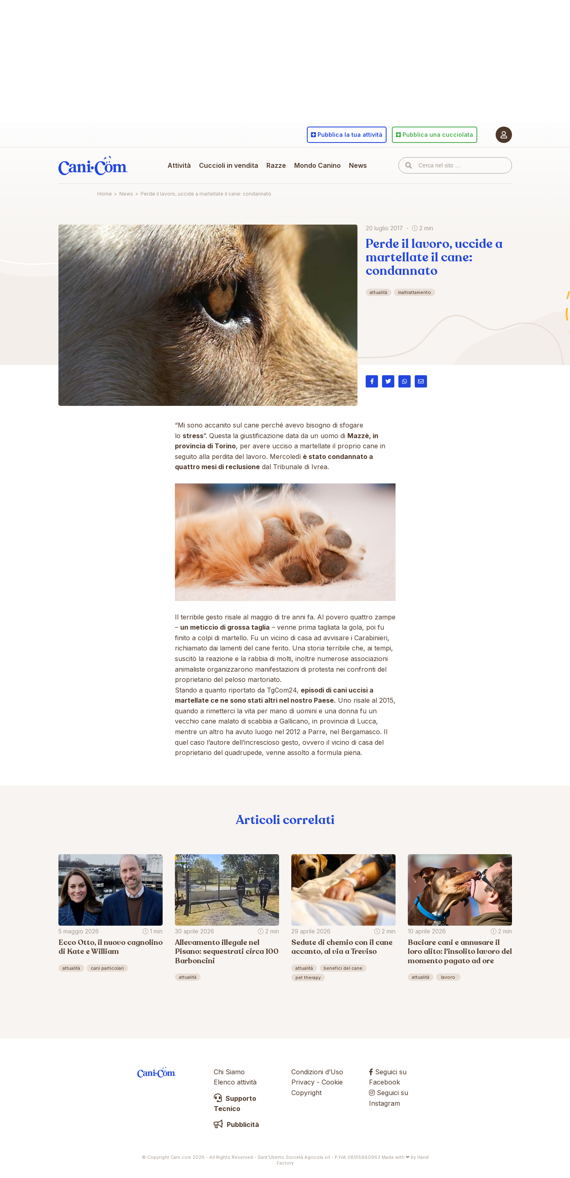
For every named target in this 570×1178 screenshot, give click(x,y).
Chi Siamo (229, 1072)
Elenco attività (235, 1082)
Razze (276, 165)
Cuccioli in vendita (228, 165)
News (358, 165)
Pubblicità (236, 1124)
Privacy (303, 1082)
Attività (179, 165)
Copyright (306, 1093)
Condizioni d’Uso (317, 1072)
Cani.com (93, 165)
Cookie (332, 1082)
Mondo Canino (317, 165)
